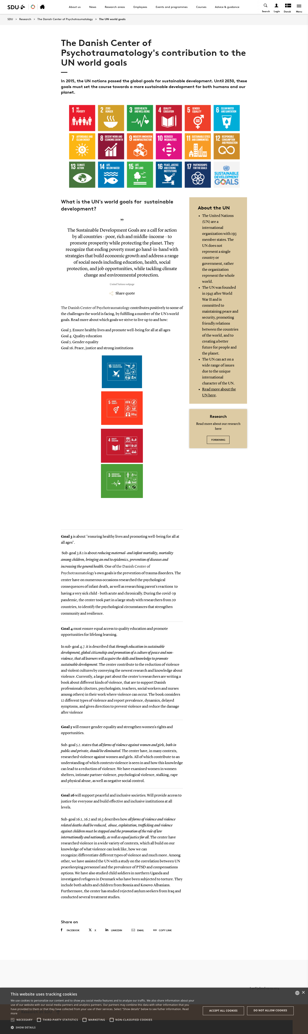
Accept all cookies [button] (223, 1010)
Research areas (115, 7)
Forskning (218, 439)
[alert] (154, 1011)
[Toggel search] (265, 7)
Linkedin (113, 930)
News (92, 7)
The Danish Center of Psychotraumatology (65, 19)
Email (137, 930)
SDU (10, 19)
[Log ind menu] (276, 7)
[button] (12, 1020)
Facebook (70, 930)
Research (25, 19)
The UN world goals (112, 19)
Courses (201, 7)
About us (75, 7)
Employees (140, 7)
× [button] (303, 992)
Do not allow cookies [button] (270, 1010)
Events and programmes (172, 7)
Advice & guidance (227, 7)
